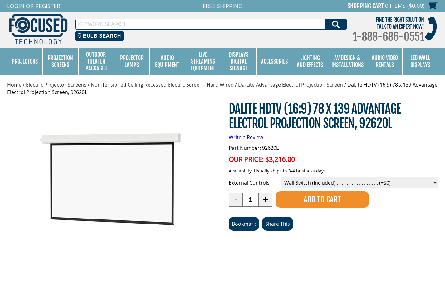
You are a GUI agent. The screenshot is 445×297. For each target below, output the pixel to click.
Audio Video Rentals (385, 61)
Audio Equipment (167, 61)
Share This (277, 223)
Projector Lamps (132, 61)
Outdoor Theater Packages (96, 61)
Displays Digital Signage (238, 61)
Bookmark (244, 223)
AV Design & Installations (347, 61)
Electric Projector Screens (56, 84)
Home (14, 84)
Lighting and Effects (310, 61)
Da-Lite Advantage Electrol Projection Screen (290, 84)
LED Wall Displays (420, 61)
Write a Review (246, 137)
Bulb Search (99, 36)
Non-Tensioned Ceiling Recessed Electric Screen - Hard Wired (162, 84)
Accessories (274, 61)
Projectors (25, 61)
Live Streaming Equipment (203, 61)
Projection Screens (60, 61)
